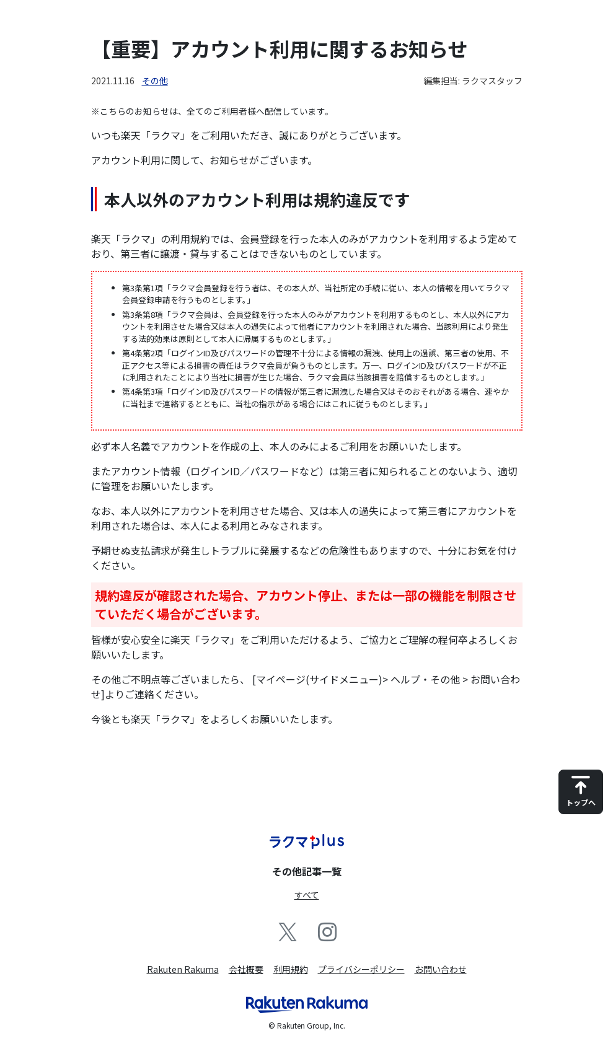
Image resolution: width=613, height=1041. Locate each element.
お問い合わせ (441, 969)
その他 (155, 80)
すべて (306, 895)
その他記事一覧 (307, 871)
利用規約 (290, 969)
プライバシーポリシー (361, 969)
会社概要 (246, 969)
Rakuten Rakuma (183, 969)
